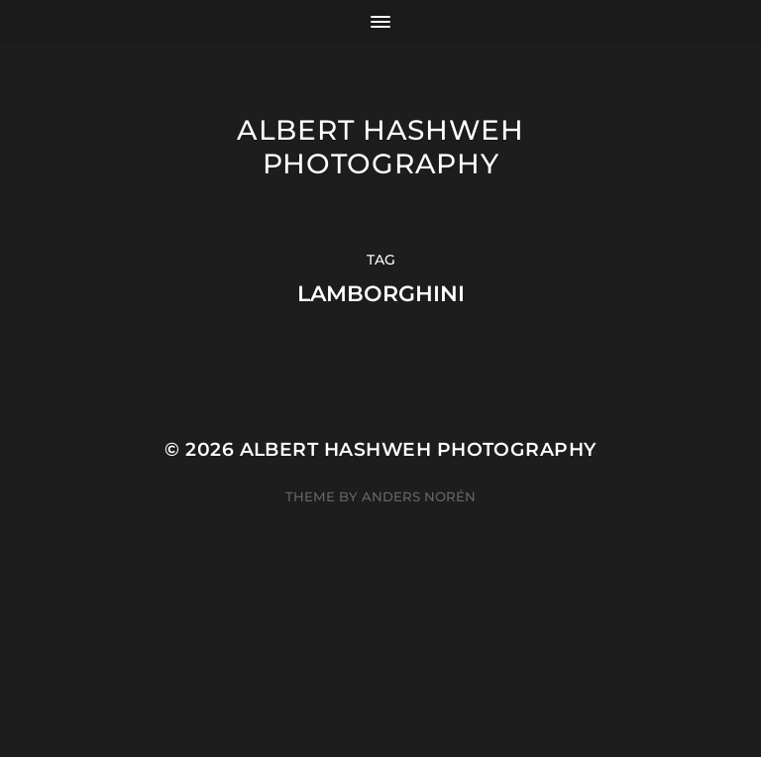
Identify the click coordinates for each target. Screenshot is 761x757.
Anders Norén (419, 496)
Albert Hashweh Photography (380, 146)
